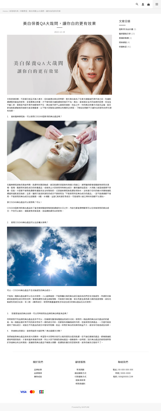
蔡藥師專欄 (125, 38)
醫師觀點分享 (127, 33)
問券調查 (124, 42)
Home (5, 11)
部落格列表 (13, 11)
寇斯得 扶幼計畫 (127, 29)
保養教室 (23, 11)
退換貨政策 (80, 380)
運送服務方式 (80, 373)
